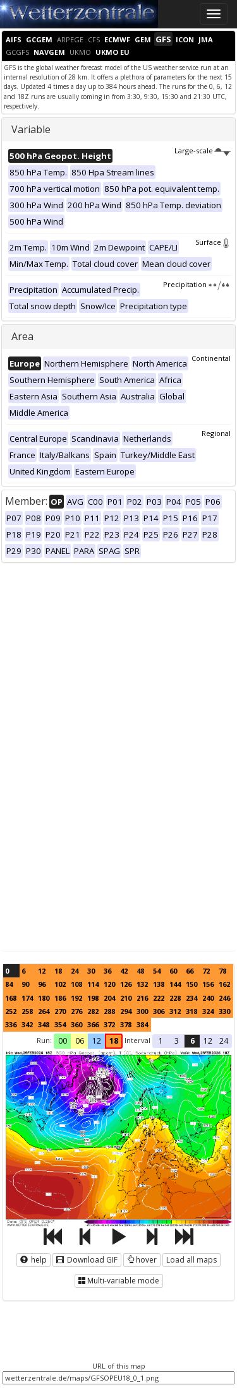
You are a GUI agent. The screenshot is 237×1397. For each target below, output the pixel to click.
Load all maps (191, 1259)
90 (25, 984)
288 (109, 1011)
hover (142, 1259)
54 (157, 971)
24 (74, 971)
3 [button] (176, 1040)
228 (175, 998)
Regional (216, 433)
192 (76, 998)
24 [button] (223, 1040)
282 (93, 1011)
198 (93, 998)
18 (58, 971)
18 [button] (113, 1040)
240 (208, 998)
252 (10, 1011)
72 (206, 971)
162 (224, 984)
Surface (213, 242)
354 (60, 1024)
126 (125, 984)
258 (27, 1011)
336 (10, 1024)
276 (76, 1011)
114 (93, 984)
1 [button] (161, 1040)
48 (140, 971)
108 (76, 984)
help (33, 1259)
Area (22, 336)
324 (208, 1011)
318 (191, 1011)
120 (109, 984)
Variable (31, 129)
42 (124, 971)
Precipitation (197, 284)
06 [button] (79, 1040)
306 (158, 1011)
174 (27, 998)
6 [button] (192, 1040)
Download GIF (87, 1259)
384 (142, 1024)
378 (125, 1024)
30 (91, 971)
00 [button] (62, 1040)
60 (173, 971)
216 (142, 998)
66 (189, 971)
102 (60, 984)
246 (224, 998)
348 (43, 1024)
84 (9, 984)
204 (109, 998)
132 (142, 984)
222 (158, 998)
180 (43, 998)
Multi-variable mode (118, 1280)
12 (42, 971)
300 (142, 1011)
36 (107, 971)
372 (109, 1024)
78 (222, 971)
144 (175, 984)
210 (125, 998)
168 (10, 998)
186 (60, 998)
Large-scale (202, 150)
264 (43, 1011)
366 (93, 1024)
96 (42, 984)
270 (60, 1011)
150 (191, 984)
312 (175, 1011)
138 (158, 984)
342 (27, 1024)
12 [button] (96, 1040)
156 (208, 984)
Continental (211, 358)
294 (125, 1011)
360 (76, 1024)
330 (224, 1011)
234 (191, 998)
